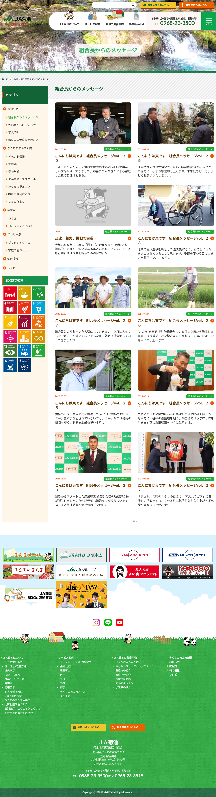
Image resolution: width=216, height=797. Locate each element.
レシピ (11, 268)
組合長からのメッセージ (117, 149)
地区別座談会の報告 (16, 704)
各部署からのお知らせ (22, 124)
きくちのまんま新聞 (19, 148)
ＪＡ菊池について (69, 24)
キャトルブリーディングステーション (137, 666)
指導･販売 (66, 666)
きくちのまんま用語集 (17, 700)
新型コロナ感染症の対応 (23, 139)
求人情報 (13, 132)
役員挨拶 (10, 670)
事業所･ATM (136, 24)
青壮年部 (13, 171)
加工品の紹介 (123, 687)
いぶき (12, 218)
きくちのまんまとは (127, 661)
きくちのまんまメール (73, 691)
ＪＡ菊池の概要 (14, 661)
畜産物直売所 (123, 678)
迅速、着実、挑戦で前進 (74, 238)
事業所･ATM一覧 (14, 678)
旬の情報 (12, 258)
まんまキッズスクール (22, 179)
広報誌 (11, 210)
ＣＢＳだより (16, 201)
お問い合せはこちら (158, 4)
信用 (62, 674)
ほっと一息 (14, 234)
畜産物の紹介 (123, 674)
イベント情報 (16, 156)
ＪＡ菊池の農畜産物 (125, 657)
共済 (62, 678)
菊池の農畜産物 (115, 24)
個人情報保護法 (14, 691)
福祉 (62, 683)
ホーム (8, 78)
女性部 (12, 164)
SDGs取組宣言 (13, 695)
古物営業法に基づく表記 (108, 763)
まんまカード (67, 695)
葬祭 (62, 687)
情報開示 (10, 687)
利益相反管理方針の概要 (19, 713)
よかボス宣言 (12, 674)
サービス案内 (92, 24)
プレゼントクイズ (19, 242)
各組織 (8, 683)
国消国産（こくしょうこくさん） (24, 708)
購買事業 (65, 670)
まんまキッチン (124, 683)
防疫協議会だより (19, 194)
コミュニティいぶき (20, 226)
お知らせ (18, 78)
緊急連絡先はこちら (196, 4)
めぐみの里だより (19, 186)
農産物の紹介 (123, 670)
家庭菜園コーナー (19, 250)
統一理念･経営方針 (15, 666)
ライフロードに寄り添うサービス (79, 661)
